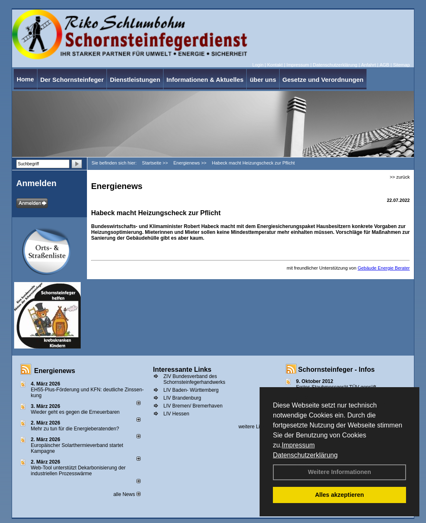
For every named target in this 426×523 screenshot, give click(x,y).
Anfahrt (368, 64)
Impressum (298, 445)
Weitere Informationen (339, 472)
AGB (384, 64)
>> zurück (400, 176)
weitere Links (255, 427)
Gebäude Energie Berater (384, 267)
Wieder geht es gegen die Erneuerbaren (75, 412)
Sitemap (401, 64)
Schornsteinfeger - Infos (336, 369)
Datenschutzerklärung (305, 455)
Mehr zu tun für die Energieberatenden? (75, 429)
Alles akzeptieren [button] (339, 494)
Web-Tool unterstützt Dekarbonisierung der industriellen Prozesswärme (78, 470)
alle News (126, 494)
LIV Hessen (176, 414)
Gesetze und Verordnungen (323, 79)
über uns (263, 79)
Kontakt (274, 64)
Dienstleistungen (135, 79)
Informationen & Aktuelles (204, 79)
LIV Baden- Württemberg (191, 390)
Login (257, 64)
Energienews (54, 370)
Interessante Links (182, 369)
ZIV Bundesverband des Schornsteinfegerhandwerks (194, 379)
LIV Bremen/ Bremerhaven (193, 406)
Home (25, 79)
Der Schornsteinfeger (72, 79)
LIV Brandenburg (182, 398)
